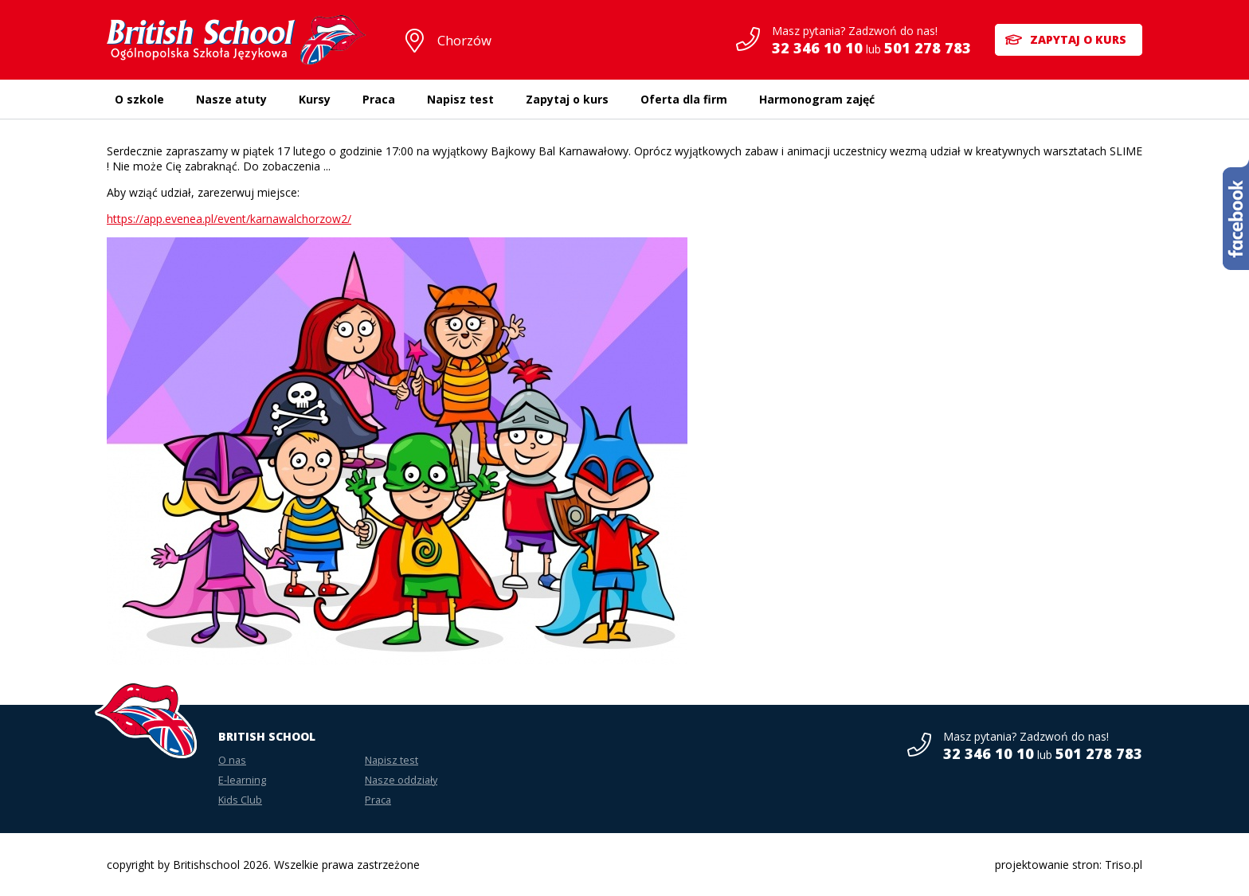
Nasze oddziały (401, 780)
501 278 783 (927, 47)
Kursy (315, 99)
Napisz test (460, 99)
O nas (232, 760)
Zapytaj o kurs (1078, 39)
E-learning (242, 780)
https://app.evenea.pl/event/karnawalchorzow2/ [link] (229, 218)
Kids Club (240, 800)
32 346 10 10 (817, 47)
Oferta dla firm (683, 99)
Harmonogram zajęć (817, 99)
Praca (378, 99)
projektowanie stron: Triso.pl (1068, 864)
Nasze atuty (231, 99)
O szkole (139, 99)
